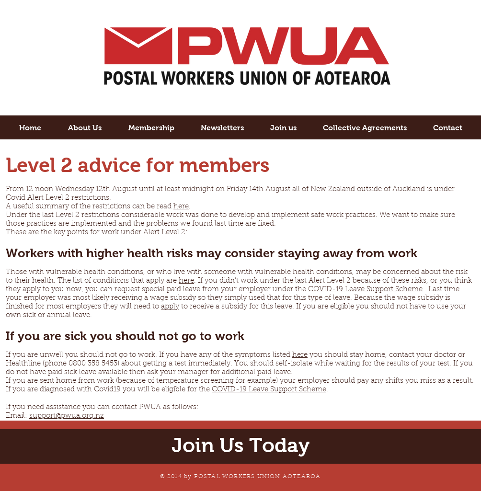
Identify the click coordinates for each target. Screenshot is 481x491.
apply (170, 306)
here (181, 206)
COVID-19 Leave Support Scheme (365, 289)
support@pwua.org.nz (66, 416)
